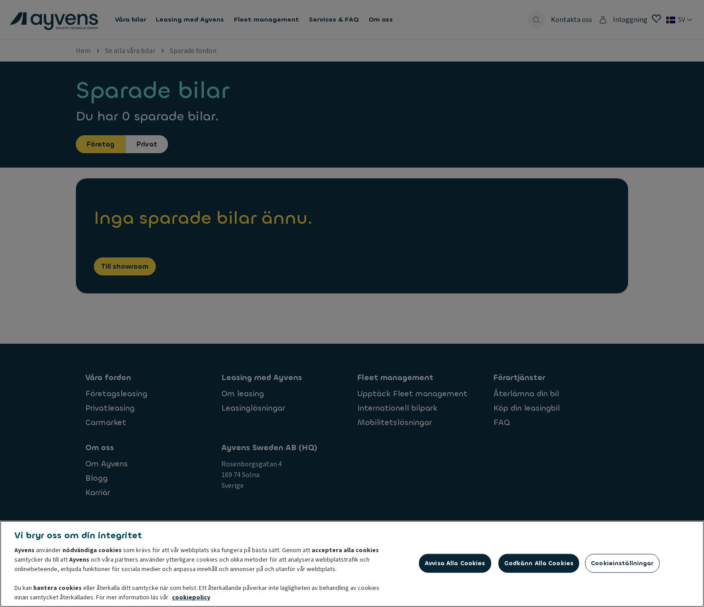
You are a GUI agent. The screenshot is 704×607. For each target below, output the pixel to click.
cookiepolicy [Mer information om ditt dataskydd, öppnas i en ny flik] (191, 598)
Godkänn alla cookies (539, 564)
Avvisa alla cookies (455, 564)
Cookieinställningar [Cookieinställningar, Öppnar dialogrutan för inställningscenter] (622, 564)
